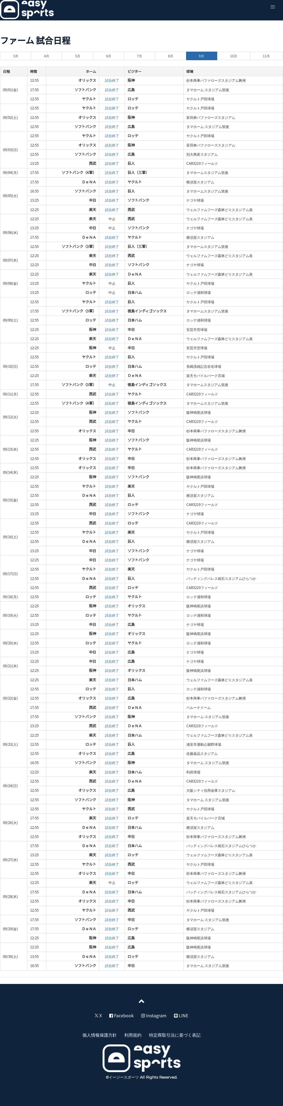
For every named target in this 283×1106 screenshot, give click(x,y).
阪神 (131, 80)
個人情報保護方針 (99, 1035)
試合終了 (112, 80)
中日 (92, 200)
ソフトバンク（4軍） (78, 172)
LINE (181, 1015)
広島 (131, 89)
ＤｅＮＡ (89, 181)
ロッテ (133, 98)
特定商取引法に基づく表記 (175, 1035)
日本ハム (135, 292)
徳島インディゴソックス (147, 310)
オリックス (87, 80)
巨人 (131, 163)
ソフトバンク (85, 89)
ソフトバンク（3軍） (78, 246)
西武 (92, 163)
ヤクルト (89, 98)
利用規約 (133, 1035)
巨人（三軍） (138, 172)
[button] (273, 7)
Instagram (153, 1015)
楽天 (92, 209)
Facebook (121, 1015)
